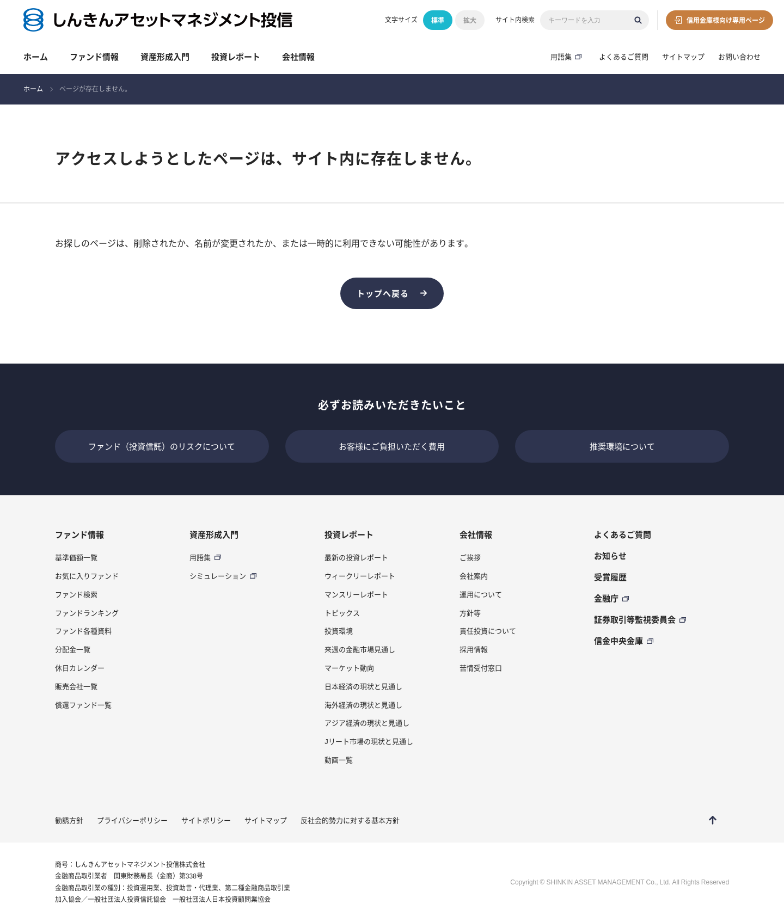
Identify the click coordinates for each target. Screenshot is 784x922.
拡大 (469, 20)
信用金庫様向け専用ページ (726, 20)
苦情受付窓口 (481, 668)
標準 (437, 20)
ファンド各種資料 (83, 631)
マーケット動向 (349, 668)
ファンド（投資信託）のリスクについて (161, 446)
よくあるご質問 (623, 57)
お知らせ (610, 555)
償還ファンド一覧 (83, 705)
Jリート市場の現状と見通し (368, 741)
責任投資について (488, 631)
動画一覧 (338, 760)
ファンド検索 (76, 594)
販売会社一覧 (76, 686)
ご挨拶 (470, 557)
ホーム (35, 56)
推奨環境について (622, 446)
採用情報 (474, 649)
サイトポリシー (206, 820)
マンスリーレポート (356, 594)
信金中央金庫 (618, 640)
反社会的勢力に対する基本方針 (350, 820)
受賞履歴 (610, 576)
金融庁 (606, 598)
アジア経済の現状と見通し (366, 723)
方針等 (470, 613)
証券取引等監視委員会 (635, 619)
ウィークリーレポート (359, 576)
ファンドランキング (87, 613)
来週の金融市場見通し (359, 649)
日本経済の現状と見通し (363, 686)
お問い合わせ (739, 57)
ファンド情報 (94, 56)
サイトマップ (683, 57)
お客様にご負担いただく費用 (392, 446)
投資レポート (235, 56)
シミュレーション (217, 576)
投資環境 (338, 631)
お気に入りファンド (87, 576)
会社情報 (298, 56)
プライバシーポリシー (132, 820)
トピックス (342, 613)
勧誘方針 (69, 820)
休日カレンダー (80, 668)
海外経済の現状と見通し (363, 705)
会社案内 (474, 576)
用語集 (561, 57)
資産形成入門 (164, 56)
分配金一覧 (72, 649)
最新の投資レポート (356, 557)
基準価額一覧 (76, 557)
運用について (481, 594)
